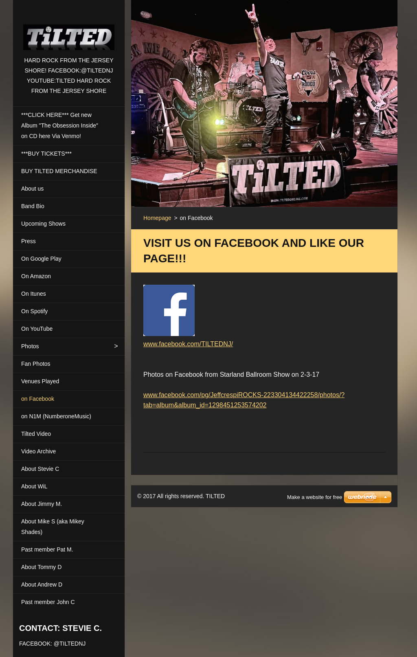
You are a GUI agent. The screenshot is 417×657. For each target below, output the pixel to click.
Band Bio (32, 206)
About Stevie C (40, 469)
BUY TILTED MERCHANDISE (59, 171)
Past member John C (48, 602)
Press (28, 241)
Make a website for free (314, 487)
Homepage (157, 218)
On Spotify (34, 311)
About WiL (34, 486)
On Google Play (41, 258)
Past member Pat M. (47, 549)
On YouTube (37, 328)
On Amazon (36, 276)
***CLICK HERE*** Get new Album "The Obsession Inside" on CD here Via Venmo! (59, 125)
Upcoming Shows (43, 223)
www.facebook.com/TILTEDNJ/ (188, 344)
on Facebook (37, 399)
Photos (30, 346)
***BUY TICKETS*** (46, 153)
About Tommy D (41, 567)
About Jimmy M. (41, 504)
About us (32, 188)
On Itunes (33, 293)
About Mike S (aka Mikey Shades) (52, 526)
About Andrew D (41, 584)
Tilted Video (36, 434)
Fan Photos (35, 363)
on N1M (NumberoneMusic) (56, 416)
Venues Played (40, 381)
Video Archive (38, 451)
